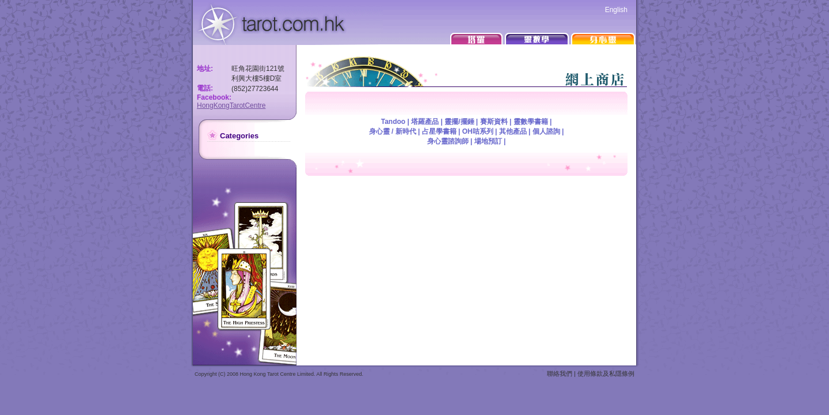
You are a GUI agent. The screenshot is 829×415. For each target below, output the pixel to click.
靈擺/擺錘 (459, 122)
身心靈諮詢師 (448, 141)
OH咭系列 (477, 131)
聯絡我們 (559, 373)
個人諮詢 (546, 131)
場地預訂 (488, 141)
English (616, 10)
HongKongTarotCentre (231, 105)
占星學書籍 (439, 131)
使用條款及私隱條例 (605, 373)
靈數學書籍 (531, 122)
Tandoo (393, 122)
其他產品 (513, 131)
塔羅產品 (425, 122)
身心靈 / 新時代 (392, 131)
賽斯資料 (494, 122)
